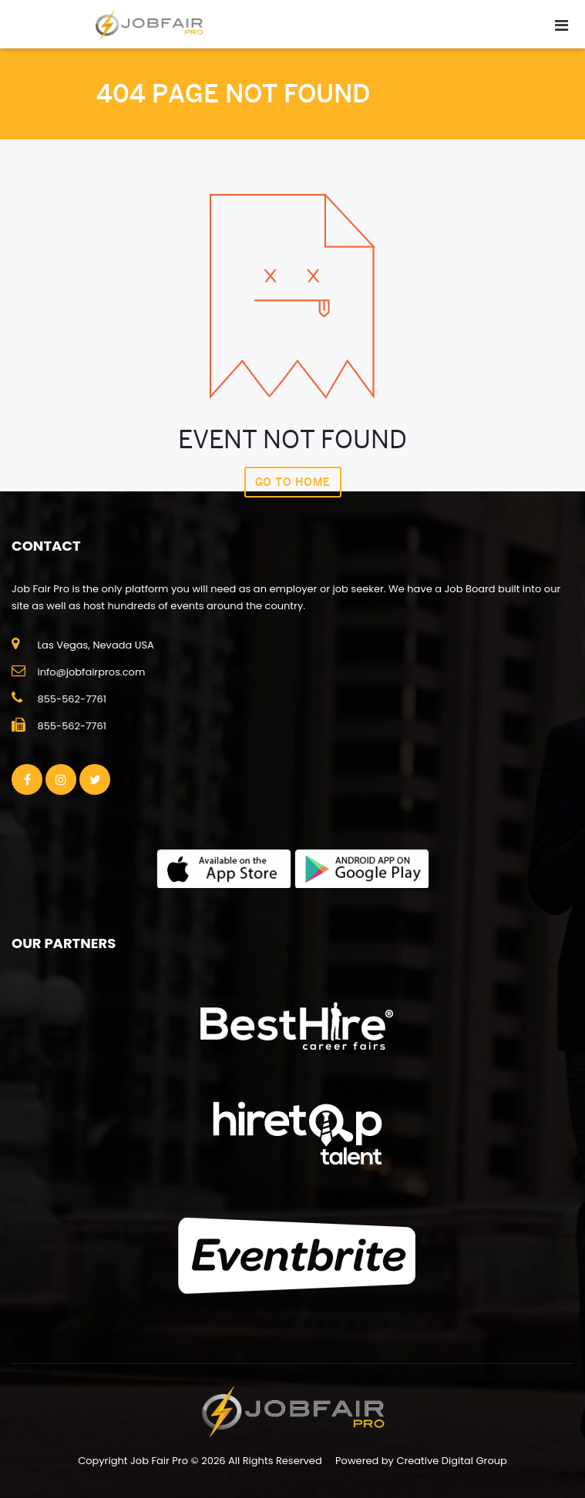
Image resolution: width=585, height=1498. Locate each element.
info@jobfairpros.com (91, 672)
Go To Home (293, 482)
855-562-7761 (71, 699)
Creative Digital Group (451, 1460)
